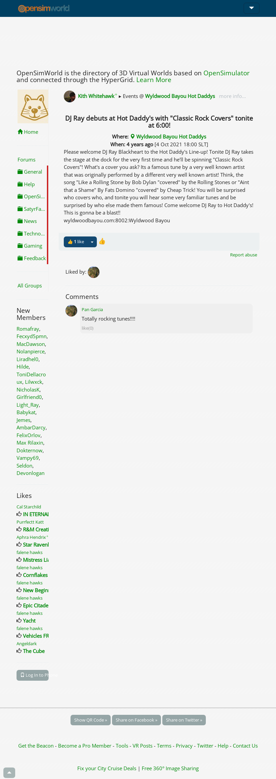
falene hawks (30, 552)
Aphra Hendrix (33, 537)
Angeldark (27, 643)
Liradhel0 (27, 359)
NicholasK (28, 389)
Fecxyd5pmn (32, 336)
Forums (26, 159)
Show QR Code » (90, 720)
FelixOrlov (28, 435)
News (27, 221)
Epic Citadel (36, 605)
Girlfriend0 (29, 397)
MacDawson (31, 344)
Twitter (205, 745)
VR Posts (143, 745)
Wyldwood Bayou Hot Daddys (180, 96)
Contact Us (245, 745)
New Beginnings (41, 590)
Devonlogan (31, 473)
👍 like (75, 241)
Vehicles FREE (38, 635)
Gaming (30, 245)
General (30, 171)
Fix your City (91, 768)
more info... (232, 96)
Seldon (24, 465)
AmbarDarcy (31, 427)
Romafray (28, 328)
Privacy (184, 745)
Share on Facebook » (136, 720)
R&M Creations (40, 529)
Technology (33, 233)
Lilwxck (33, 381)
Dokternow (30, 450)
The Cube (34, 651)
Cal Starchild (29, 507)
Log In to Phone (34, 675)
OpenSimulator (226, 73)
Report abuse (243, 255)
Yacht (29, 620)
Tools (123, 745)
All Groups (30, 285)
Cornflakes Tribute (44, 575)
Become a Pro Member (85, 745)
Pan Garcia (92, 309)
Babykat (26, 412)
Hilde (23, 366)
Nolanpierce (31, 351)
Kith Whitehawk (97, 96)
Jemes (23, 420)
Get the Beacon (36, 745)
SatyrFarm (33, 208)
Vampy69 (28, 457)
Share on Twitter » (184, 720)
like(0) (87, 328)
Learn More (153, 79)
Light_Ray (28, 404)
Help (26, 184)
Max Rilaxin (30, 442)
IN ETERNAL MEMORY (48, 514)
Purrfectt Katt (30, 522)
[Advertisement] (138, 41)
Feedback (32, 258)
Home (28, 131)
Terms (165, 745)
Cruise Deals (122, 768)
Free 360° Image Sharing (170, 768)
